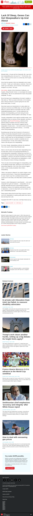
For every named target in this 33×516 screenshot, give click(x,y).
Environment (12, 257)
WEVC (4, 502)
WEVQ (4, 508)
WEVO (4, 507)
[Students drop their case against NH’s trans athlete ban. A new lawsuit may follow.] (5, 250)
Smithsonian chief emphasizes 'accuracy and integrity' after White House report (16, 405)
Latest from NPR (9, 202)
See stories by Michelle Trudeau (8, 225)
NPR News (18, 202)
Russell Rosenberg (15, 121)
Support (29, 1)
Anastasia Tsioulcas (6, 409)
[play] (2, 514)
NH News (12, 238)
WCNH (4, 501)
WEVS (4, 509)
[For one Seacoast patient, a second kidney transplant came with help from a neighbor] (5, 268)
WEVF (4, 503)
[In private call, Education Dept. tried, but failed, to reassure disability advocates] (16, 290)
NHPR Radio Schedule (7, 491)
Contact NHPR (5, 488)
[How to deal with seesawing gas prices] (16, 427)
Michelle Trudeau (10, 23)
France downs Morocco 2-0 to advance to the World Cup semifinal (16, 371)
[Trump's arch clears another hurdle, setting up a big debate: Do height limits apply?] (16, 325)
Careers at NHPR (6, 494)
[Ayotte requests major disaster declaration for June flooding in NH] (5, 259)
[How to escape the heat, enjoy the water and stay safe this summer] (5, 241)
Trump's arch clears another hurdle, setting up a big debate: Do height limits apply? (16, 337)
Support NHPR (10, 468)
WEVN (4, 506)
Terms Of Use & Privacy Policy (8, 496)
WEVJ (4, 505)
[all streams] (31, 514)
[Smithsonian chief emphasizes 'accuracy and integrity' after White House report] (16, 393)
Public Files (5, 499)
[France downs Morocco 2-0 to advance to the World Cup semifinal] (16, 359)
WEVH (4, 504)
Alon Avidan (4, 90)
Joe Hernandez (5, 442)
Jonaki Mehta (5, 307)
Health (11, 266)
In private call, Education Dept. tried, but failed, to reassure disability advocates (16, 302)
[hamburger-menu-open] (2, 2)
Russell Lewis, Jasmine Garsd (8, 376)
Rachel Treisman (6, 341)
